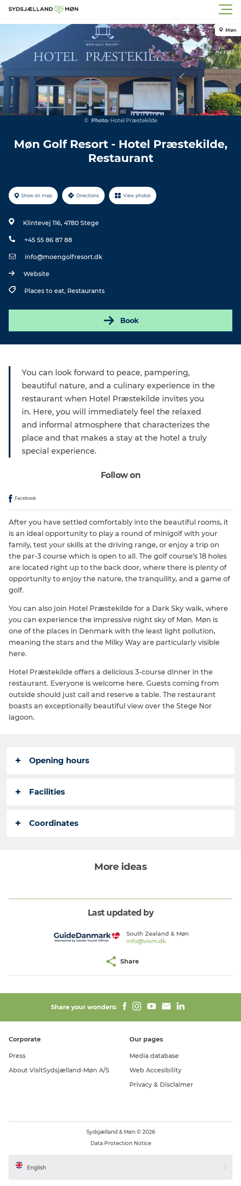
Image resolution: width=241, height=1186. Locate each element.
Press (17, 1056)
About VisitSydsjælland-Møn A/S (59, 1070)
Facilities (40, 792)
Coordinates (47, 823)
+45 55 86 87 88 (48, 240)
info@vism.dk (146, 940)
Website (36, 274)
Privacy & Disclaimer (161, 1084)
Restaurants (86, 291)
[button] (159, 9)
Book (120, 320)
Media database (154, 1056)
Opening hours (52, 760)
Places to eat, (45, 291)
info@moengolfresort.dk (63, 257)
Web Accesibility (155, 1070)
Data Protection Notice (120, 1143)
